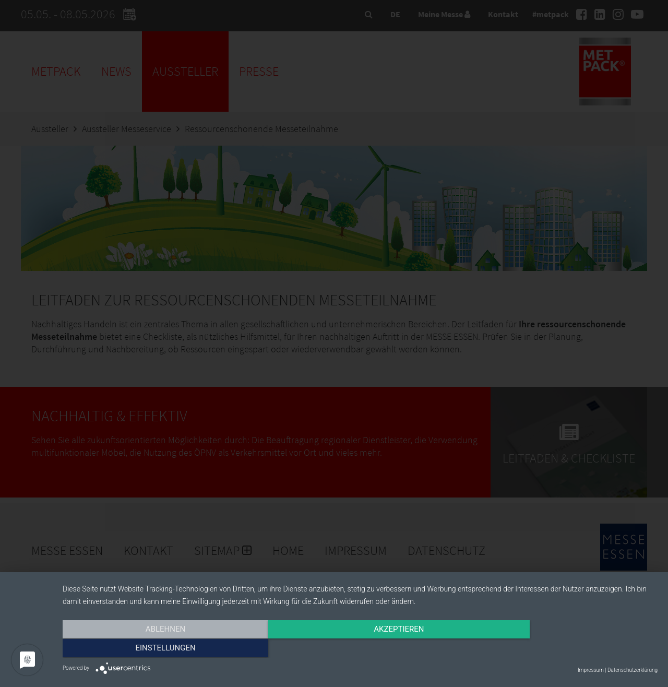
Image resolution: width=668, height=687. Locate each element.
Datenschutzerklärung (632, 670)
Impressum (591, 670)
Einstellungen (568, 649)
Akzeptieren (360, 649)
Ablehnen (152, 649)
